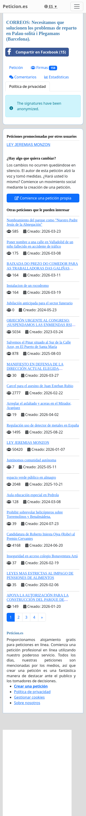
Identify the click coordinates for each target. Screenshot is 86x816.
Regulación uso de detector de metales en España (43, 425)
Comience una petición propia (43, 198)
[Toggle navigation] (76, 6)
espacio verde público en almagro (31, 477)
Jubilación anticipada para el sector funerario (39, 303)
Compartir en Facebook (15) (36, 52)
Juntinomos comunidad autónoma (31, 460)
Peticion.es (15, 6)
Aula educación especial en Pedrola (33, 495)
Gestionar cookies (29, 697)
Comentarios (22, 77)
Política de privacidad (27, 86)
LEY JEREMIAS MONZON (28, 145)
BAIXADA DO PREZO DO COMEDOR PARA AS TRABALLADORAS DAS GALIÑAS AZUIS (42, 268)
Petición (16, 67)
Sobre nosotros (27, 702)
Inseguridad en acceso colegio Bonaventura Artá (42, 556)
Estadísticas (56, 77)
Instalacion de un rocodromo (28, 286)
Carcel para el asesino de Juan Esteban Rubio (40, 386)
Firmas (44, 67)
